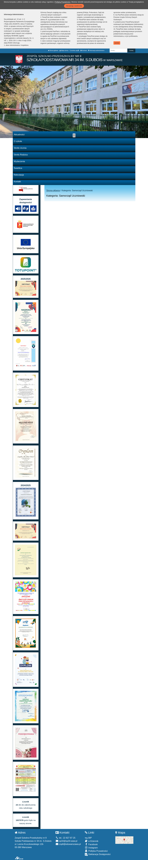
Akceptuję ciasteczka (74, 6)
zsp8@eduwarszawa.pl (68, 844)
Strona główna (53, 50)
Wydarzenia (19, 161)
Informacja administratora (96, 50)
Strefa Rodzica (21, 155)
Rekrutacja (19, 175)
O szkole (18, 141)
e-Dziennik (91, 841)
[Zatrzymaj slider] (74, 135)
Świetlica (18, 168)
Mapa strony (63, 50)
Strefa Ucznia (20, 148)
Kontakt (17, 181)
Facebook (91, 844)
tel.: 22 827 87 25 (65, 838)
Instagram (91, 847)
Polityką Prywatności (62, 2)
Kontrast (83, 50)
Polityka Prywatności (96, 851)
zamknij (117, 43)
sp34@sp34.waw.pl (66, 841)
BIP (88, 838)
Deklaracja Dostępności (98, 854)
